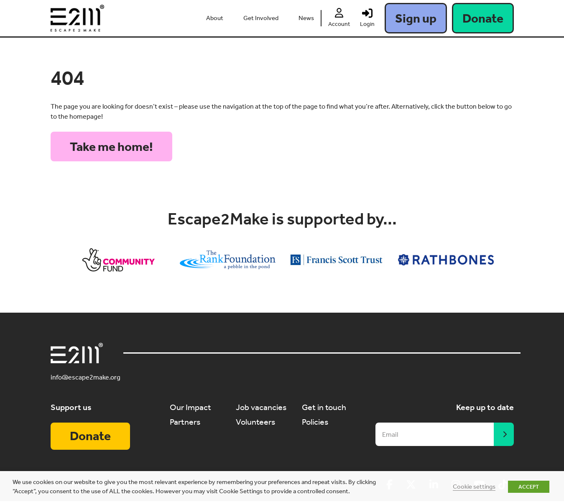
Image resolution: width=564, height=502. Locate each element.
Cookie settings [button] (474, 486)
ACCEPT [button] (528, 487)
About (214, 18)
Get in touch (324, 408)
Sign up (415, 18)
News (306, 18)
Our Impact (190, 408)
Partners (185, 422)
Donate (482, 18)
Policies (315, 422)
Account (339, 24)
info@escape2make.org (85, 378)
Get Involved (260, 18)
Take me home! (111, 146)
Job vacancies (261, 408)
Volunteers (255, 422)
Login (367, 24)
